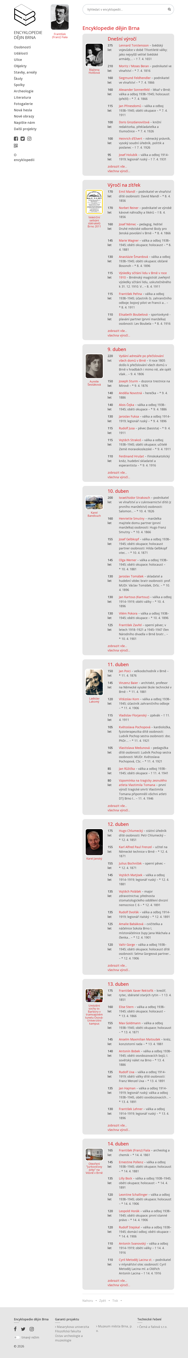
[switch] (17, 1337)
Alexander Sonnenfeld (134, 90)
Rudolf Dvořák (129, 912)
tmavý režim (30, 1337)
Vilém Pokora (128, 613)
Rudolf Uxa (126, 1072)
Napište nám (24, 122)
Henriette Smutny (131, 518)
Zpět (102, 1300)
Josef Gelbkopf (129, 539)
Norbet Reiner (128, 208)
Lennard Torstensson (134, 45)
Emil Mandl (127, 191)
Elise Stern (126, 1007)
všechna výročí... (119, 171)
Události (21, 53)
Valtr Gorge (127, 944)
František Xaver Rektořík (136, 990)
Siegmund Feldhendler (135, 78)
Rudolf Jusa (127, 428)
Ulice (18, 59)
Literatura (22, 97)
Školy (18, 78)
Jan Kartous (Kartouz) (134, 597)
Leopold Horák (129, 1211)
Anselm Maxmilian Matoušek (139, 1039)
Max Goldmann (130, 1023)
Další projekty (25, 129)
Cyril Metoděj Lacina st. (135, 1260)
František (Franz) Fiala (60, 36)
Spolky (19, 84)
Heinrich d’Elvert (130, 138)
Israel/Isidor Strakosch (134, 498)
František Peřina (130, 294)
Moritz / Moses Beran (134, 66)
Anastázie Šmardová (133, 257)
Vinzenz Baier (128, 683)
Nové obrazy (24, 116)
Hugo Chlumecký (131, 831)
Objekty (20, 66)
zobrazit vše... (117, 166)
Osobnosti (22, 47)
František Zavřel (130, 625)
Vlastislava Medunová (134, 748)
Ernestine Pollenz (131, 1162)
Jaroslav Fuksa (129, 416)
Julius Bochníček (130, 863)
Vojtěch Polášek (130, 891)
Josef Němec (127, 224)
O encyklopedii (24, 157)
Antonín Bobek (129, 1051)
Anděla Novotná (130, 393)
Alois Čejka (126, 405)
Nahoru (87, 1300)
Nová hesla (23, 110)
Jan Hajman (127, 1088)
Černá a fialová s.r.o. (152, 1327)
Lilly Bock (125, 1178)
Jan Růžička (127, 769)
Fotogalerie (23, 103)
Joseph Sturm (128, 381)
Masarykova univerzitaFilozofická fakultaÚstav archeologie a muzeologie (72, 1333)
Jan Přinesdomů (130, 106)
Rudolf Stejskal (129, 1227)
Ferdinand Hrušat (131, 456)
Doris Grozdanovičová (134, 122)
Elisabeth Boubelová (133, 314)
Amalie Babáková (131, 924)
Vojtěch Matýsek (130, 875)
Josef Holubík (128, 155)
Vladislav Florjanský (133, 715)
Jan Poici (125, 671)
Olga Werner (127, 560)
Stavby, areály (25, 72)
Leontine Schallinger (133, 1194)
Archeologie (23, 91)
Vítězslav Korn (129, 699)
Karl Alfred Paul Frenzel (135, 847)
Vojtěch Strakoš (130, 440)
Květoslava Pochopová (134, 727)
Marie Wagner (129, 240)
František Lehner (131, 1109)
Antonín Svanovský (132, 1243)
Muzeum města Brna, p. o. (114, 1328)
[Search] (128, 9)
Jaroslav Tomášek (131, 576)
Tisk (115, 1300)
